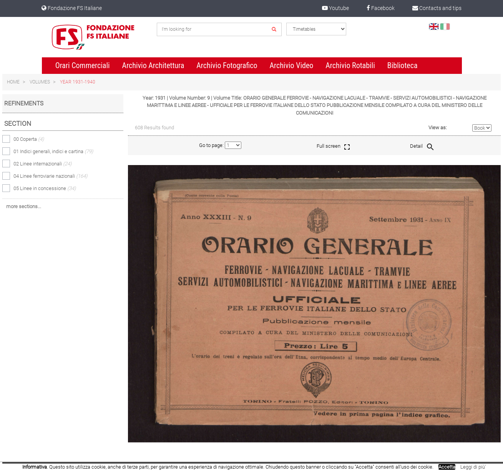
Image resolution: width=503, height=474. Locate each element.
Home (13, 82)
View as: (437, 127)
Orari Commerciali (82, 65)
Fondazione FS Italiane (72, 8)
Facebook (381, 8)
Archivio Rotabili (350, 65)
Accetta (446, 467)
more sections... (23, 206)
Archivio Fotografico (226, 65)
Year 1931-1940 (77, 82)
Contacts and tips (436, 8)
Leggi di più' (473, 467)
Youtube (335, 8)
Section (17, 123)
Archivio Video (291, 65)
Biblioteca (402, 65)
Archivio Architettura (153, 65)
